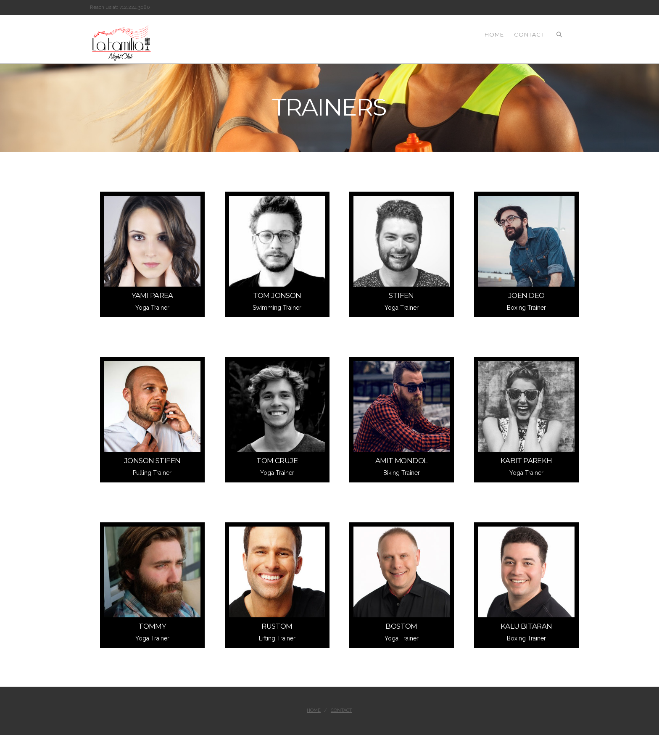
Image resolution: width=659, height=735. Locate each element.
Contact (341, 710)
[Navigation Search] (559, 34)
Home (314, 710)
